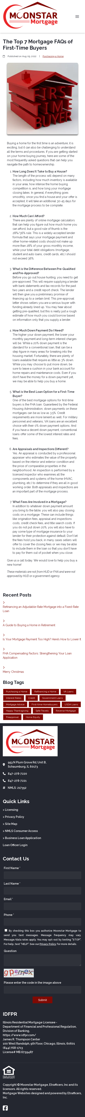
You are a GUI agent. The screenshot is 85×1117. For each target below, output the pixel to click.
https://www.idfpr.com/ (19, 1035)
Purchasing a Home (53, 56)
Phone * (9, 914)
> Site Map (10, 823)
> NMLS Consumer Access (20, 831)
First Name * (12, 868)
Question (10, 951)
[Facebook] (5, 1108)
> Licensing (10, 809)
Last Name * (12, 883)
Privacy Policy (48, 944)
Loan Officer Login (15, 845)
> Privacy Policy (13, 816)
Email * (8, 899)
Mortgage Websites (16, 1093)
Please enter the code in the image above (32, 982)
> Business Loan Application (22, 838)
